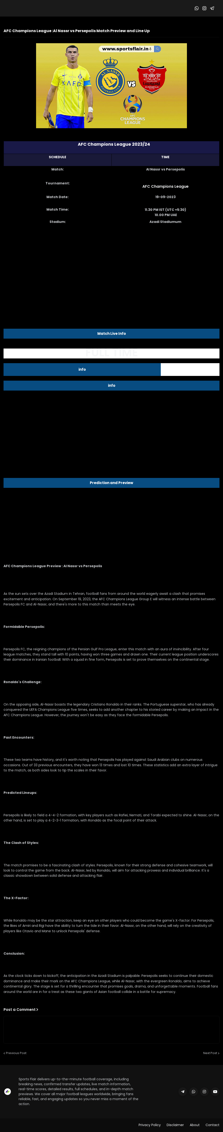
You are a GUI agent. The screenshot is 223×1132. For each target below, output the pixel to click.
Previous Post (16, 1053)
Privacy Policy (150, 1125)
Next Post (210, 1053)
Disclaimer (175, 1125)
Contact (212, 1125)
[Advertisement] (111, 265)
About (195, 1125)
